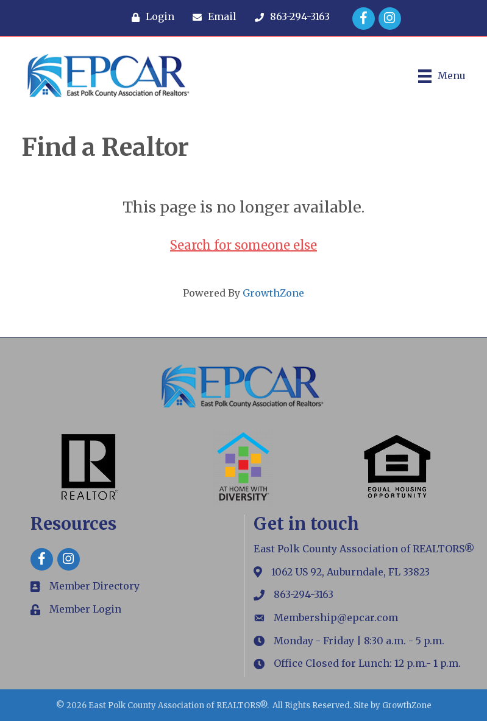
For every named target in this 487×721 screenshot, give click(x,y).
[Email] (211, 17)
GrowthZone (273, 293)
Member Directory (94, 586)
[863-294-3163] (289, 17)
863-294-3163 (303, 594)
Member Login (85, 609)
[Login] (150, 17)
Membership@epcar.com (336, 617)
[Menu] (442, 76)
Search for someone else (243, 245)
